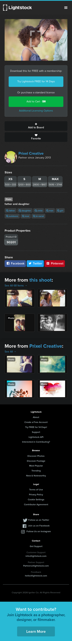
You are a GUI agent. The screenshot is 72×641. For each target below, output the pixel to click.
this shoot (40, 280)
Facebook (15, 263)
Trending (36, 470)
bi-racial (38, 216)
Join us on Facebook (39, 525)
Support (36, 432)
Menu (66, 8)
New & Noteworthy (36, 475)
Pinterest (54, 263)
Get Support (36, 546)
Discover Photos (36, 456)
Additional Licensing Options (36, 111)
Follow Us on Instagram (38, 531)
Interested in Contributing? (36, 441)
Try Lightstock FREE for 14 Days (36, 81)
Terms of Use (36, 489)
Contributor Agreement (36, 504)
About (36, 417)
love (25, 216)
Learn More (36, 631)
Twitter (35, 263)
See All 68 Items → (16, 286)
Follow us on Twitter (38, 519)
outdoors (12, 216)
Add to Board (36, 126)
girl (60, 210)
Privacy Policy (36, 494)
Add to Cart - (36, 101)
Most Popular (36, 465)
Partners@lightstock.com (36, 565)
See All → (10, 352)
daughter (25, 210)
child (38, 210)
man (49, 210)
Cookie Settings (36, 499)
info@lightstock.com (36, 556)
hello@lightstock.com (36, 575)
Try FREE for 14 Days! (36, 427)
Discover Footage (36, 460)
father (10, 210)
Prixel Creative (31, 153)
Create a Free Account (36, 422)
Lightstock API (36, 437)
